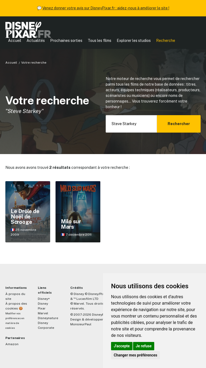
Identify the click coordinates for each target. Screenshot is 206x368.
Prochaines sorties (66, 40)
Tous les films (99, 40)
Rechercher (179, 124)
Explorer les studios (134, 40)
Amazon (12, 344)
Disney (43, 303)
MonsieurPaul (80, 324)
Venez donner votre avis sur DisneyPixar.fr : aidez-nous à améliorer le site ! (105, 8)
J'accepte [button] (122, 346)
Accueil (14, 40)
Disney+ (44, 299)
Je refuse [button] (144, 346)
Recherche (165, 40)
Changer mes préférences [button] (135, 355)
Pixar (42, 308)
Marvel (43, 313)
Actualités (36, 40)
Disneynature (48, 318)
